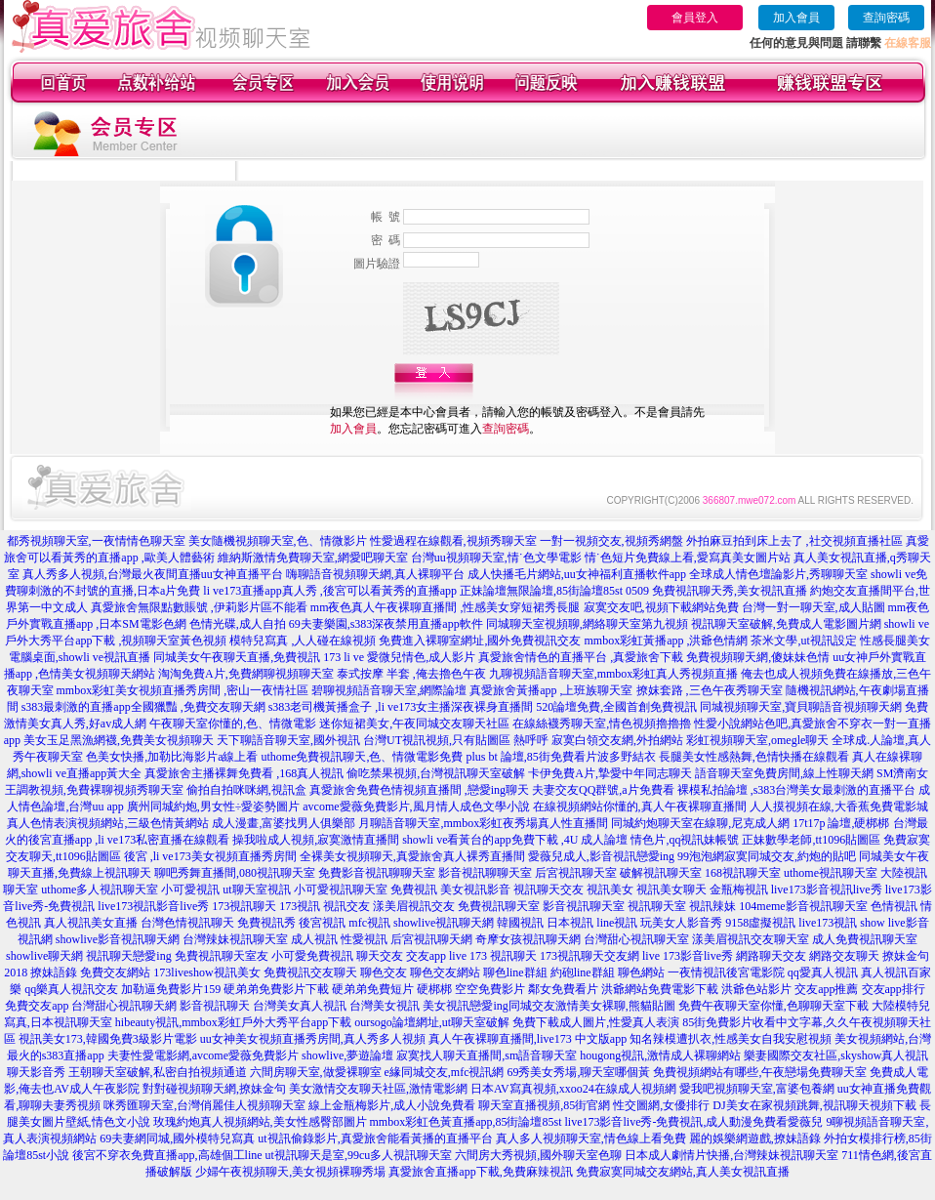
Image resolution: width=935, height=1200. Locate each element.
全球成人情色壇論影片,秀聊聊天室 (778, 574)
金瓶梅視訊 (739, 889)
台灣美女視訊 (384, 1006)
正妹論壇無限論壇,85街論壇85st (541, 591)
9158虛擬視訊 (760, 923)
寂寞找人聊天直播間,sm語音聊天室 (486, 1055)
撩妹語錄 (53, 972)
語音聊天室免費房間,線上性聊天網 (784, 773)
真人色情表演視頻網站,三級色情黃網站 (108, 823)
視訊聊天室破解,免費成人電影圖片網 (786, 624)
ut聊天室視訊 (256, 889)
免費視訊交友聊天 (310, 972)
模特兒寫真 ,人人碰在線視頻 (302, 640)
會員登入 (694, 17)
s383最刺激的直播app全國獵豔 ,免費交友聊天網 (143, 707)
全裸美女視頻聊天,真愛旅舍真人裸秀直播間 (412, 856)
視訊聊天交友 (548, 889)
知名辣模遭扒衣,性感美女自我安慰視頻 (731, 1039)
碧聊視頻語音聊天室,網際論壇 (389, 690)
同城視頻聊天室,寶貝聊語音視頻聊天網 (801, 707)
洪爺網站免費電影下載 (659, 989)
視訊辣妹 (712, 906)
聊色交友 (383, 972)
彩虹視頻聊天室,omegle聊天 (757, 740)
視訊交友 (346, 906)
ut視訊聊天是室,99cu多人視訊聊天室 (359, 1155)
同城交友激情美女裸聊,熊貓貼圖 (591, 1006)
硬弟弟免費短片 (373, 989)
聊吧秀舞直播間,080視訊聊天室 (234, 873)
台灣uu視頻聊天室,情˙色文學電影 (496, 557)
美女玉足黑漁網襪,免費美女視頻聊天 (118, 740)
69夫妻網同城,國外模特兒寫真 (177, 1138)
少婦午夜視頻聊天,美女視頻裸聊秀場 (290, 1172)
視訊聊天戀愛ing (128, 956)
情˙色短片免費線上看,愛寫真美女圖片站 (688, 557)
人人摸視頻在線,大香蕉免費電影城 (839, 806)
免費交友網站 (115, 972)
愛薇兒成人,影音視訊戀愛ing (601, 856)
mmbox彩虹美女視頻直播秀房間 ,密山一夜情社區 (183, 690)
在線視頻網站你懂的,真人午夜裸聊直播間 (640, 806)
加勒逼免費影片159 (171, 989)
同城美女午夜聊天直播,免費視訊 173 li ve (258, 657)
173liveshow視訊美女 (206, 972)
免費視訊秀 (266, 923)
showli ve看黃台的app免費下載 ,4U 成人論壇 (515, 840)
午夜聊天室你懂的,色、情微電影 (232, 723)
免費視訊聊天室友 (221, 956)
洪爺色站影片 (756, 989)
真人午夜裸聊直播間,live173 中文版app (527, 1039)
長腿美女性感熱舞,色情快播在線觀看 (754, 757)
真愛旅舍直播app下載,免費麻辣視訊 (480, 1172)
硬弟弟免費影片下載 (276, 989)
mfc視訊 (369, 923)
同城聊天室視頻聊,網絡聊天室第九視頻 (587, 624)
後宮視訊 (322, 923)
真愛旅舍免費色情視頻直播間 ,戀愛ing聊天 (419, 790)
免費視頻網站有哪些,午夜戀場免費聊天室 (760, 1072)
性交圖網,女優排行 (661, 1105)
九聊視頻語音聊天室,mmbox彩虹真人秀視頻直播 (614, 674)
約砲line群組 (582, 972)
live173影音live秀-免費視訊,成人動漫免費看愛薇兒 (694, 1122)
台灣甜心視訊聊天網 (124, 1006)
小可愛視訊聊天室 (340, 889)
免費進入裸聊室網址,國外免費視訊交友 (480, 640)
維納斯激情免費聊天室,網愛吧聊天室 (313, 557)
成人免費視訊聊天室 (864, 939)
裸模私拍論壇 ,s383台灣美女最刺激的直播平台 (796, 790)
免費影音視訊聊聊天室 (376, 873)
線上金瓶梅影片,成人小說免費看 (391, 1105)
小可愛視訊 (190, 889)
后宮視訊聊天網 (431, 939)
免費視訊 (413, 889)
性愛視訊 (364, 939)
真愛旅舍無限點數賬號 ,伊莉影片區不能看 (199, 607)
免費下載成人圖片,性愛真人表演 (595, 1022)
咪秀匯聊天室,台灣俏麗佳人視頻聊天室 (204, 1105)
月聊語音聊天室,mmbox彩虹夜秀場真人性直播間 (483, 823)
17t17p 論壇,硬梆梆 (841, 823)
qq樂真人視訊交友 (71, 989)
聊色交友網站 (445, 972)
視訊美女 (610, 889)
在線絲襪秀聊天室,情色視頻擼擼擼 (601, 723)
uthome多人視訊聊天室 (99, 889)
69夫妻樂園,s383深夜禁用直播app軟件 (386, 624)
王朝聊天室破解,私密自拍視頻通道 (157, 1072)
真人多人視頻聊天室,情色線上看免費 (591, 1138)
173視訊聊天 (244, 906)
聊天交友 (379, 956)
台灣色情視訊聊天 (187, 923)
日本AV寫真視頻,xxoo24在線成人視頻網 (573, 1089)
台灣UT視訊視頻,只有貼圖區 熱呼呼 (456, 740)
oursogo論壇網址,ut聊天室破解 (431, 1022)
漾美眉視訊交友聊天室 (750, 939)
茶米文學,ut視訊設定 (803, 640)
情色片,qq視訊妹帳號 (684, 840)
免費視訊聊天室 (499, 906)
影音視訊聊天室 (584, 906)
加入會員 (796, 17)
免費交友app (36, 1006)
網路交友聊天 (844, 956)
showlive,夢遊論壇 (347, 1055)
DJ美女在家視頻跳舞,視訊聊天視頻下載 (813, 1105)
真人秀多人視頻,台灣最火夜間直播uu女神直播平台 (152, 574)
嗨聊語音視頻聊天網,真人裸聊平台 (375, 574)
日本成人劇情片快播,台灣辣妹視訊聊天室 (731, 1155)
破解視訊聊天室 (661, 873)
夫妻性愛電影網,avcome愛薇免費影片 (203, 1055)
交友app (426, 956)
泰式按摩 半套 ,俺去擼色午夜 (411, 674)
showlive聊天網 (44, 956)
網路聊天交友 (771, 956)
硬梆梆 (434, 989)
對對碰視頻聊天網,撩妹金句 (214, 1089)
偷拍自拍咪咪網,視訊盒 (246, 790)
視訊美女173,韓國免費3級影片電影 (108, 1039)
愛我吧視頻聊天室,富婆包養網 (756, 1089)
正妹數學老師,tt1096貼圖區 (811, 840)
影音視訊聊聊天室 (485, 873)
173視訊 (299, 906)
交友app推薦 (826, 989)
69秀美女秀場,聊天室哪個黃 (578, 1072)
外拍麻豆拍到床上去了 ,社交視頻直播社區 (794, 541)
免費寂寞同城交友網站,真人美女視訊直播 (683, 1172)
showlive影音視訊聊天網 (118, 939)
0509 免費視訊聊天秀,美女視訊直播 (716, 591)
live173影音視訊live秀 (826, 889)
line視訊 (616, 923)
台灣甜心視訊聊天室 (636, 939)
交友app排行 (893, 989)
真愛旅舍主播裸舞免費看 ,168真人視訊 (244, 773)
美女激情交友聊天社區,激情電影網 (378, 1089)
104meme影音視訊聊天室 (803, 906)
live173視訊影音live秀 (153, 906)
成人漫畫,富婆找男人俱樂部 (283, 823)
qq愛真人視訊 (823, 972)
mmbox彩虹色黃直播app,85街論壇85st (466, 1122)
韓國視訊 (520, 923)
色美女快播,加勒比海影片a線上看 (172, 757)
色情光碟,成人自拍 (237, 624)
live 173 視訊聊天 (493, 956)
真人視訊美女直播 (91, 923)
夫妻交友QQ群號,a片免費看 (603, 790)
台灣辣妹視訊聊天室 (235, 939)
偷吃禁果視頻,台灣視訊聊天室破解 (435, 773)
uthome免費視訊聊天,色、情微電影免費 (362, 757)
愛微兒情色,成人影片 (421, 657)
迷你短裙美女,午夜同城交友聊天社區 (414, 723)
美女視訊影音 (475, 889)
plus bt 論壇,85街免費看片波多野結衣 (560, 757)
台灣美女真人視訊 (299, 1006)
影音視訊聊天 (215, 1006)
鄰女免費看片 (563, 989)
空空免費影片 (490, 989)
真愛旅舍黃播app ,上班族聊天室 (550, 690)
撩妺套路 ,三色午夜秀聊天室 (709, 690)
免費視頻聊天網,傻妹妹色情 (758, 657)
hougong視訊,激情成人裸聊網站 (660, 1055)
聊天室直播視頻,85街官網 (544, 1105)
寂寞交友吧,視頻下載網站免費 (661, 607)
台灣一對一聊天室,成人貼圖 (813, 607)
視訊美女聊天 (671, 889)
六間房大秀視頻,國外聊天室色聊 (538, 1155)
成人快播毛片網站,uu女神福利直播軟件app (577, 574)
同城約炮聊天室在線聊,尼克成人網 (700, 823)
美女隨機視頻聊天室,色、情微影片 (277, 541)
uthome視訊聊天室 (830, 873)
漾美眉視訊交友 (414, 906)
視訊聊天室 (657, 906)
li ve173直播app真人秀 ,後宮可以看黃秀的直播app (330, 591)
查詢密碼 (886, 17)
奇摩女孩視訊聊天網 (528, 939)
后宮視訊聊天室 (576, 873)
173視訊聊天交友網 (589, 956)
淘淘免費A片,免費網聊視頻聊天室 (246, 674)
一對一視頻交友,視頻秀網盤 (611, 541)
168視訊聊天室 (743, 873)
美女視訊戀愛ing (465, 1006)
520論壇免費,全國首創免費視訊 (616, 707)
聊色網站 (641, 972)
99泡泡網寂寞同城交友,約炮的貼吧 (766, 856)
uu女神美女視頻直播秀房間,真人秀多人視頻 (313, 1039)
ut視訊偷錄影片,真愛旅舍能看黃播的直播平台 (375, 1138)
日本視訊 (570, 923)
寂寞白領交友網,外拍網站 (617, 740)
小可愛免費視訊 (312, 956)
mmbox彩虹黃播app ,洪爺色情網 (666, 640)
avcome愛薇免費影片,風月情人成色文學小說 (416, 806)
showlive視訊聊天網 (443, 923)
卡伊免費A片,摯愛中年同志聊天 (610, 773)
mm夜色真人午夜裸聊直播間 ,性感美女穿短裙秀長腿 (445, 607)
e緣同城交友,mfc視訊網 (445, 1072)
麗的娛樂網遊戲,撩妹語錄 (755, 1138)
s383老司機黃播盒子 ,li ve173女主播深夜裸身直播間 (401, 707)
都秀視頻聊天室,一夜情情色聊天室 (96, 541)
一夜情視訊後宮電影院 (726, 972)
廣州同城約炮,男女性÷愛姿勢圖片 (214, 806)
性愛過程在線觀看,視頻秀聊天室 (453, 541)
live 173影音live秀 (687, 956)
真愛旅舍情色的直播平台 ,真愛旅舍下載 (580, 657)
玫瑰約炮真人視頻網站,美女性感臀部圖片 (260, 1122)
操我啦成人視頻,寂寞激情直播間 (315, 840)
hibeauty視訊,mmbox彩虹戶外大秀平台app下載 (233, 1022)
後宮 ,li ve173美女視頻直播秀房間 (210, 856)
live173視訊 (827, 923)
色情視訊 (894, 906)
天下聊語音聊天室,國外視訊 (288, 740)
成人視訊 (314, 939)
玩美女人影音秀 (681, 923)
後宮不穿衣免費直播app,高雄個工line (167, 1155)
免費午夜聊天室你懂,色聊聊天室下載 (773, 1006)
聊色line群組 (515, 972)
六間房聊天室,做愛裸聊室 (316, 1072)
